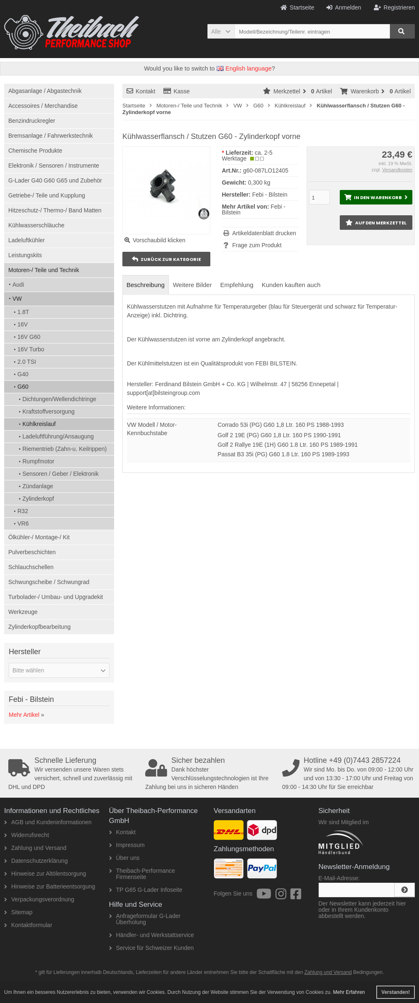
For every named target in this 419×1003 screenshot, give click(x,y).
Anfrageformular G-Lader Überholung (145, 919)
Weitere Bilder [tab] (192, 284)
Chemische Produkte (35, 150)
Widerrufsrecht (26, 835)
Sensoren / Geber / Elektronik (60, 473)
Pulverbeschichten (32, 552)
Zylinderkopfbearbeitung (39, 626)
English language (244, 68)
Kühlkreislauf (39, 424)
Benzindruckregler (31, 120)
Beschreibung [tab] (146, 284)
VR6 (23, 523)
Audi (18, 284)
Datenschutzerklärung (36, 860)
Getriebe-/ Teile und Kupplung (46, 195)
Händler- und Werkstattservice (151, 935)
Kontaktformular (28, 925)
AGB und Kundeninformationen (48, 822)
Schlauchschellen (31, 567)
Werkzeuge (23, 612)
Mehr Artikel (24, 714)
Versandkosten (397, 169)
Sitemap (18, 912)
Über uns (124, 857)
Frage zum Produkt (257, 245)
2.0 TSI (26, 361)
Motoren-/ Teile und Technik (43, 270)
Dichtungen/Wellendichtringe (59, 399)
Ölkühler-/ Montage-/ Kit (39, 537)
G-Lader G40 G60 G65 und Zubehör (55, 180)
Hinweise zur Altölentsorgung (45, 873)
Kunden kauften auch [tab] (291, 284)
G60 (22, 386)
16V (22, 324)
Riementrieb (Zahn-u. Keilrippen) (64, 449)
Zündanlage (37, 486)
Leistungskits (25, 255)
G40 (22, 374)
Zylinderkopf (38, 498)
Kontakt (141, 91)
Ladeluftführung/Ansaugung (58, 436)
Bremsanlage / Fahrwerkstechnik (50, 135)
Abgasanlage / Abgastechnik (45, 91)
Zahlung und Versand (35, 848)
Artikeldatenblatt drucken (264, 233)
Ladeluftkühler (26, 240)
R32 (22, 511)
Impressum (127, 845)
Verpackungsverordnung (39, 899)
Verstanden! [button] (395, 992)
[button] (220, 31)
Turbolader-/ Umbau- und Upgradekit (55, 597)
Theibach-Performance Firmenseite (142, 873)
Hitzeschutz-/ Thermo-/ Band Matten (55, 210)
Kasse (176, 91)
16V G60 (28, 337)
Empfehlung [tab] (236, 284)
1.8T (23, 312)
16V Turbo (30, 349)
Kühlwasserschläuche (36, 225)
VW (17, 298)
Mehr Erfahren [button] (349, 992)
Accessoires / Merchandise (43, 105)
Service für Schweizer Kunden (151, 948)
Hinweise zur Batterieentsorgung (49, 886)
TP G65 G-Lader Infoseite (146, 889)
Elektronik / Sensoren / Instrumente (53, 165)
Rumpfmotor (38, 461)
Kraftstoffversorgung (48, 411)
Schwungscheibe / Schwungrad (48, 582)
